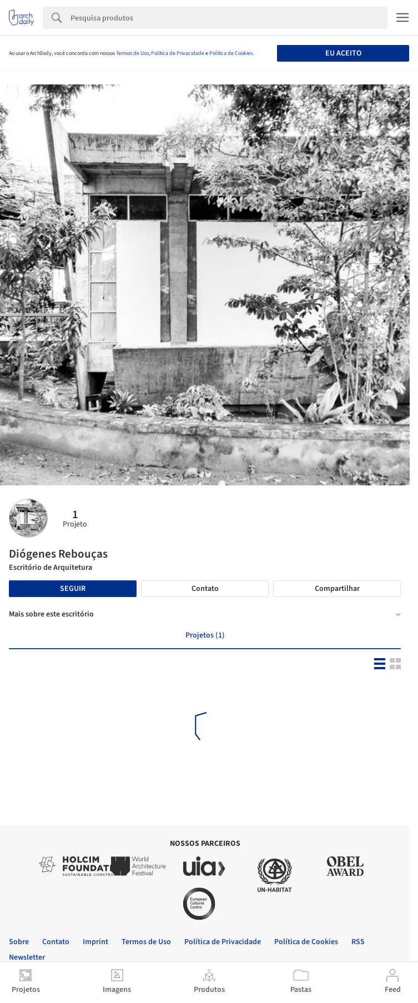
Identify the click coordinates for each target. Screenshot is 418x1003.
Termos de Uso (132, 53)
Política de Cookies (231, 53)
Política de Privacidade (177, 53)
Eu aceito (343, 53)
